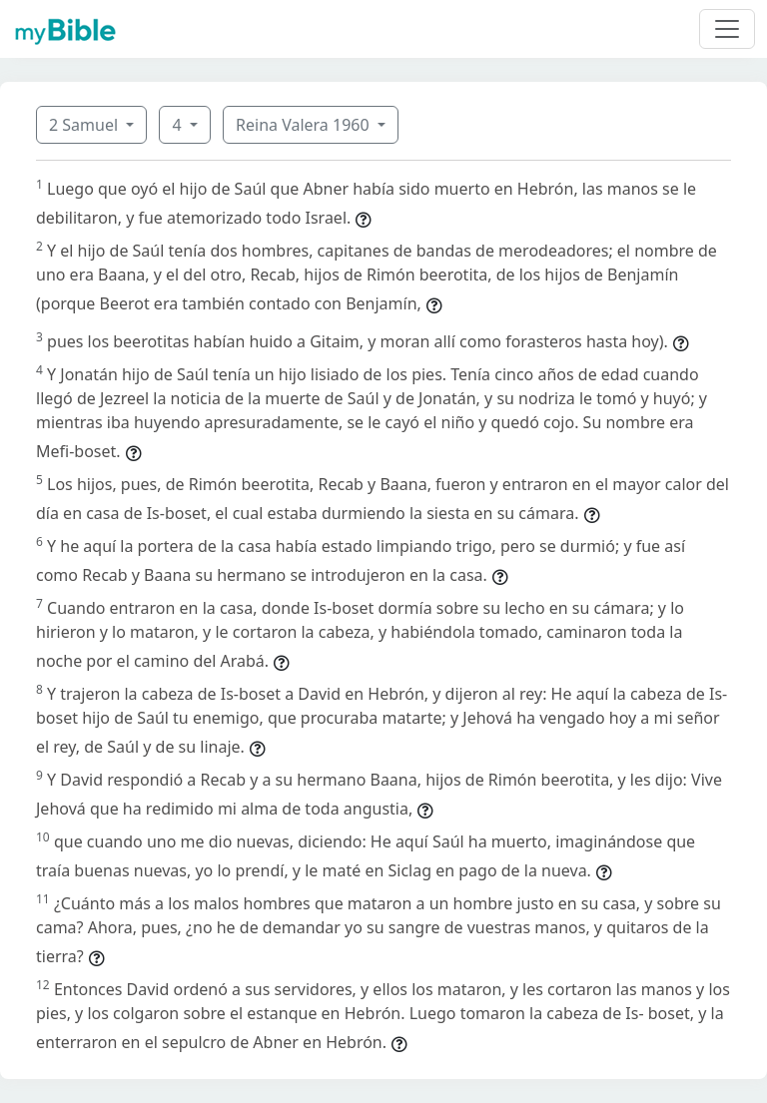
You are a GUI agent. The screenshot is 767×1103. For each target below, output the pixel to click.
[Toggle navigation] (727, 29)
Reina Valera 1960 (305, 125)
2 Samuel (85, 125)
